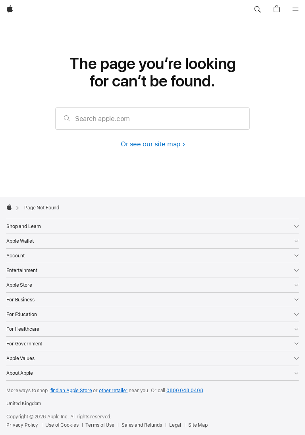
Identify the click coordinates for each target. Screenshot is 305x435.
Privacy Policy (22, 425)
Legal (175, 425)
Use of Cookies (61, 425)
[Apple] (9, 9)
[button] (257, 9)
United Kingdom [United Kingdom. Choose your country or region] (23, 403)
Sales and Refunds (142, 425)
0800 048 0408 (184, 390)
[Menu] (295, 9)
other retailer (113, 390)
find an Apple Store (71, 390)
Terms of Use (99, 425)
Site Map (198, 425)
